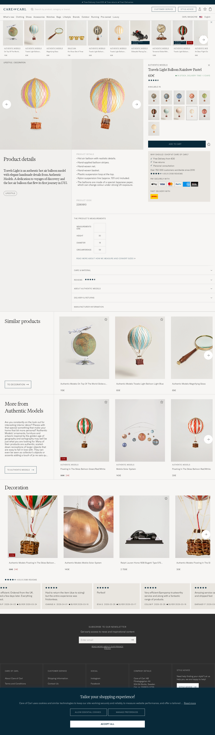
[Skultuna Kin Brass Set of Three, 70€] (76, 39)
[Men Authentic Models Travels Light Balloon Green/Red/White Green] (183, 33)
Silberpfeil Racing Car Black (138, 52)
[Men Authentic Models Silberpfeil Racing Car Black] (140, 33)
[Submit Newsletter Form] (132, 640)
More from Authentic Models (24, 407)
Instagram (95, 678)
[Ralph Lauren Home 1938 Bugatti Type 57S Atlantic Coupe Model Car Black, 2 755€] (144, 533)
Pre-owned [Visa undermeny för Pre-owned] (106, 17)
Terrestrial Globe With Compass (160, 52)
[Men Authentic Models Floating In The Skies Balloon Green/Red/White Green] (84, 430)
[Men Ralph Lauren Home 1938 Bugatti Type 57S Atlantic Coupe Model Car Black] (144, 526)
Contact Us (53, 683)
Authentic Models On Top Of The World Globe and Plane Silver (84, 383)
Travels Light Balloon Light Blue (32, 52)
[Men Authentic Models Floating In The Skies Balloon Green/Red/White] (33, 526)
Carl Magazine (190, 17)
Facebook (95, 683)
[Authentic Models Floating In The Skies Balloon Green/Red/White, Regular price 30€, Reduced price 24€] (84, 438)
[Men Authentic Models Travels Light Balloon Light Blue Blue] (34, 33)
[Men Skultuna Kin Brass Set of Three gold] (77, 33)
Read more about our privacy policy (107, 647)
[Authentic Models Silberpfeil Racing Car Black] (140, 39)
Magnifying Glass (52, 52)
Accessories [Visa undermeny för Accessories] (39, 17)
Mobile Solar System (126, 469)
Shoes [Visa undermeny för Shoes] (29, 17)
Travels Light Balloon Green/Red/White (181, 52)
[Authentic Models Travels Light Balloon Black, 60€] (97, 39)
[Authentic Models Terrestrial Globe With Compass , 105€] (161, 39)
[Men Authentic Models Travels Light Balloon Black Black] (98, 33)
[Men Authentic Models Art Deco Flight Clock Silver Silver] (204, 33)
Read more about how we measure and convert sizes (105, 258)
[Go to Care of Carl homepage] (15, 9)
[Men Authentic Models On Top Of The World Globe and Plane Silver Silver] (13, 33)
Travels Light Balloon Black (96, 52)
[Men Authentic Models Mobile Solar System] (140, 430)
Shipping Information (58, 678)
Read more (190, 703)
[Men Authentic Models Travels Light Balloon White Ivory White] (119, 33)
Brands (76, 17)
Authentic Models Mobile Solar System (83, 562)
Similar (22, 321)
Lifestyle (8, 63)
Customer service (163, 9)
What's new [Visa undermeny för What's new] (8, 17)
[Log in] (200, 9)
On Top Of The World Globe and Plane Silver (12, 52)
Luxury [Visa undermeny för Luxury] (116, 17)
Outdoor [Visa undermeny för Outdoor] (85, 17)
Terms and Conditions (15, 683)
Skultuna (72, 48)
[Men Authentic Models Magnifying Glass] (55, 33)
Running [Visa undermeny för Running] (95, 17)
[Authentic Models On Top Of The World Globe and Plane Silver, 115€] (13, 39)
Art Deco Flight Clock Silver (202, 52)
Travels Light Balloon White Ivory (117, 52)
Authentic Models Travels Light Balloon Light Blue (139, 383)
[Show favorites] (204, 9)
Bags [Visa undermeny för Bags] (58, 17)
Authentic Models (12, 48)
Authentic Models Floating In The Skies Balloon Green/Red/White (31, 562)
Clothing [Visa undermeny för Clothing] (20, 17)
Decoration (20, 63)
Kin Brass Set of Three (75, 52)
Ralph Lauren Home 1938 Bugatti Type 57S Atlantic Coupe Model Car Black (141, 562)
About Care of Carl (14, 678)
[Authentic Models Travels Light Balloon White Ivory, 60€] (119, 39)
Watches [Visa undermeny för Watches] (50, 17)
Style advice (187, 9)
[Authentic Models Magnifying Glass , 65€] (55, 39)
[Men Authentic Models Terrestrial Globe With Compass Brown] (161, 33)
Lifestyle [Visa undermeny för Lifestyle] (67, 17)
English (207, 17)
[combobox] (207, 17)
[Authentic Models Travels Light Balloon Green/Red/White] (182, 39)
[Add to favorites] (105, 320)
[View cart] (210, 9)
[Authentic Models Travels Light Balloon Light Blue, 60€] (34, 39)
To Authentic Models (20, 470)
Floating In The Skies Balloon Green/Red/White (82, 469)
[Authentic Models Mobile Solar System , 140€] (140, 438)
